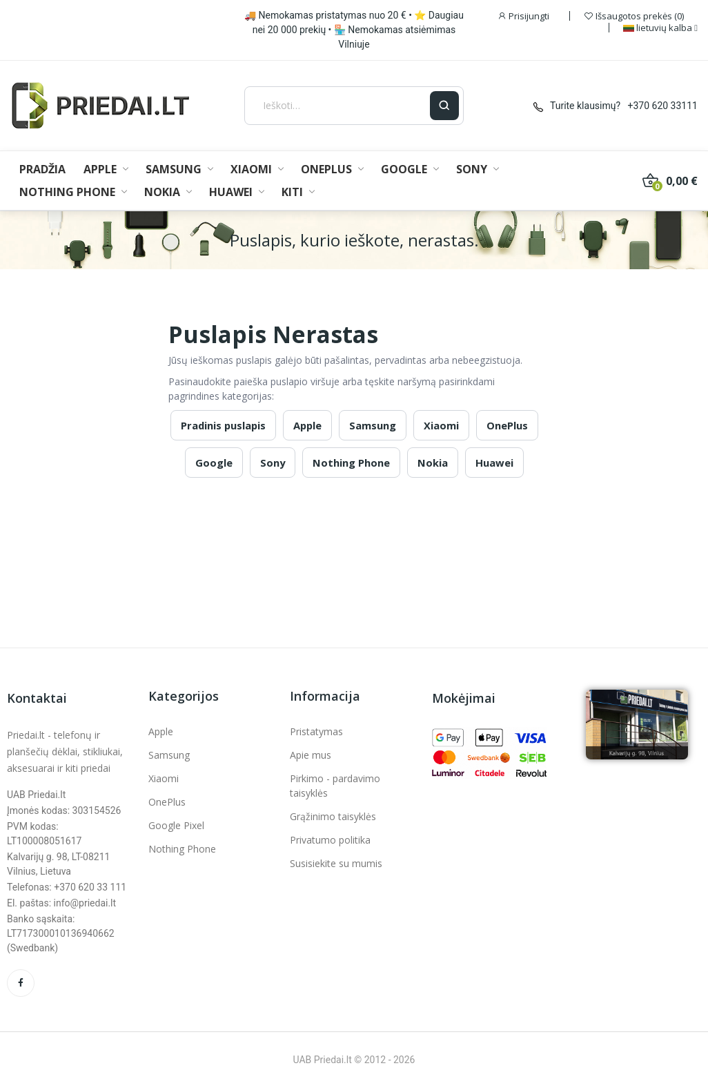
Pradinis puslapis (223, 425)
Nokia (432, 462)
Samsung (372, 425)
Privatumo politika (330, 839)
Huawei (494, 462)
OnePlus (507, 425)
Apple (307, 425)
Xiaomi (441, 425)
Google (214, 462)
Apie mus (310, 754)
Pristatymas (316, 731)
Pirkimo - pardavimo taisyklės (335, 785)
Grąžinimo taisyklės (333, 816)
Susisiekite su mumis (336, 863)
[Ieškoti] (337, 105)
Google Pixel (176, 825)
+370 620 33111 (663, 105)
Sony (272, 462)
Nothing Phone (351, 462)
